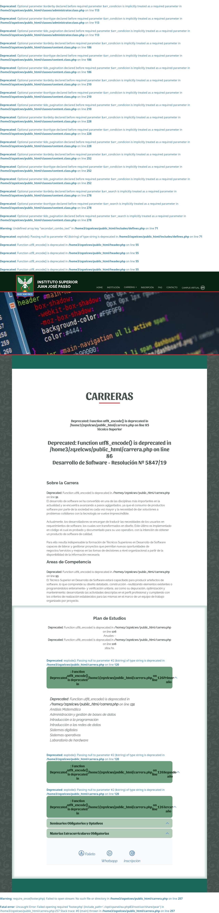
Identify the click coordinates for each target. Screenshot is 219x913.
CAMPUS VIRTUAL (193, 288)
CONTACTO (171, 287)
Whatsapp (109, 856)
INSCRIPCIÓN (147, 287)
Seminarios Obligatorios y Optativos (76, 823)
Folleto (87, 853)
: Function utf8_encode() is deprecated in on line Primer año (111, 677)
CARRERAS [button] (129, 287)
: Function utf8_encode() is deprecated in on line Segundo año (111, 772)
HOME (99, 287)
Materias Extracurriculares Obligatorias (79, 833)
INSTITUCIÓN (113, 287)
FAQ (160, 287)
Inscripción (132, 856)
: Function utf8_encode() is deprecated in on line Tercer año (111, 807)
